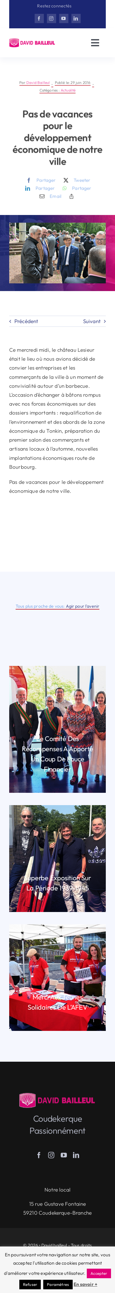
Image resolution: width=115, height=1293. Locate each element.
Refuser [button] (30, 1284)
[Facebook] (39, 184)
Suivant (92, 321)
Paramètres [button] (58, 1284)
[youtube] (63, 18)
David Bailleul (38, 86)
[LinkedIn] (38, 192)
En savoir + (85, 1284)
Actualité (68, 94)
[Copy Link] (71, 201)
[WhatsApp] (75, 192)
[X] (75, 184)
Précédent (26, 321)
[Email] (49, 201)
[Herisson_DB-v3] (32, 41)
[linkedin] (76, 18)
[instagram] (51, 18)
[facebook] (39, 18)
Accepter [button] (98, 1273)
